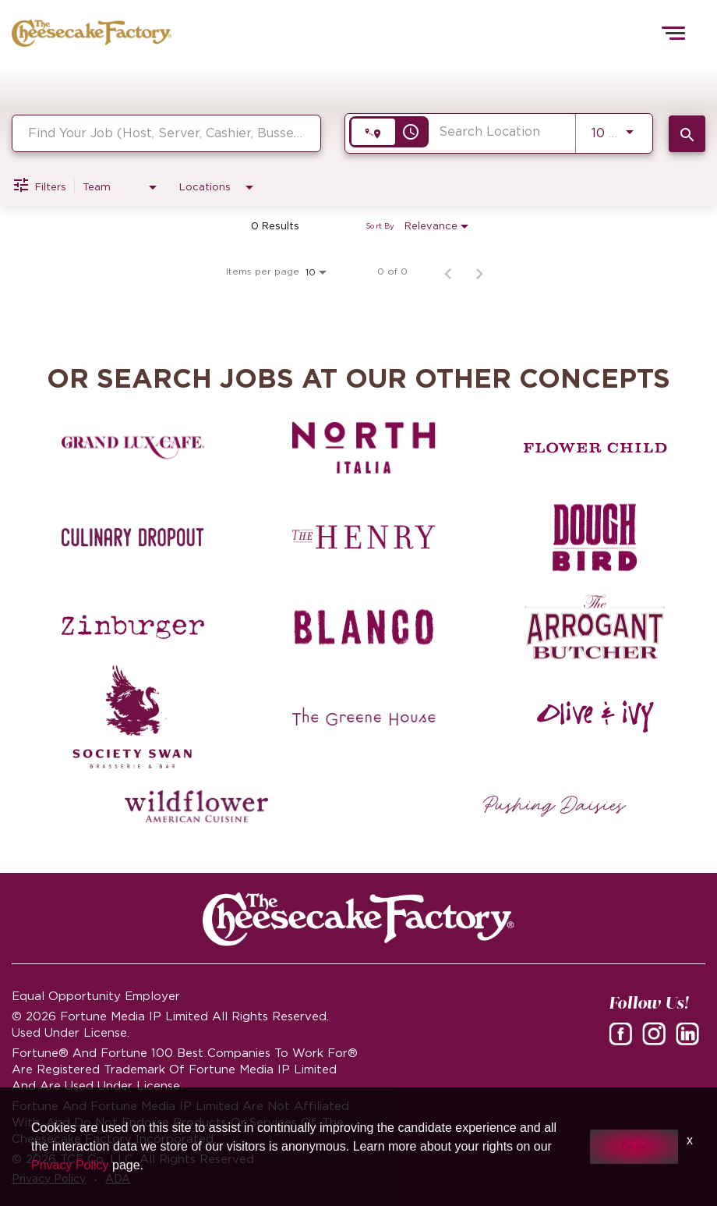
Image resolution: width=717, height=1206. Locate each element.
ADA (117, 1178)
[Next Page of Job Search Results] (479, 271)
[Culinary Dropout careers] (133, 537)
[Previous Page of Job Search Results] (448, 271)
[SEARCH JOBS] (687, 133)
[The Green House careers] (364, 716)
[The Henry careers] (364, 537)
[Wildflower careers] (196, 806)
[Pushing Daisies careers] (555, 806)
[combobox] (166, 133)
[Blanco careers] (364, 627)
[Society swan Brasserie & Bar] (133, 716)
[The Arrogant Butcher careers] (595, 627)
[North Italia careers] (364, 447)
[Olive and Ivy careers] (595, 716)
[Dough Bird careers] (595, 537)
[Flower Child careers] (595, 447)
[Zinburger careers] (133, 627)
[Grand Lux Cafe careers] (133, 447)
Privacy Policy (49, 1178)
